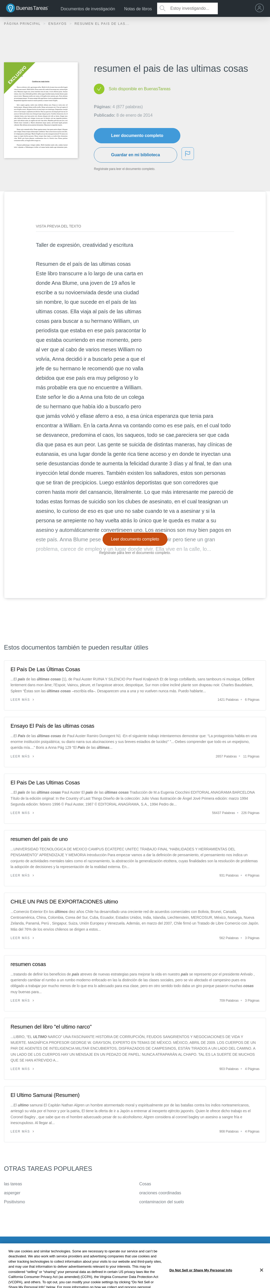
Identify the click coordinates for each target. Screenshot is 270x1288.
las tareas (13, 1184)
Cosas (145, 1184)
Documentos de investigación (88, 9)
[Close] (261, 1278)
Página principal (23, 24)
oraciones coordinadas (160, 1193)
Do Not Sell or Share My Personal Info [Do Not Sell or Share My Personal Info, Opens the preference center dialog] (200, 1278)
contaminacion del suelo (161, 1202)
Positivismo (14, 1202)
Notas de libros (138, 9)
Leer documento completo (137, 135)
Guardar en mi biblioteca (135, 155)
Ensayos (58, 24)
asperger (12, 1193)
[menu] (261, 8)
